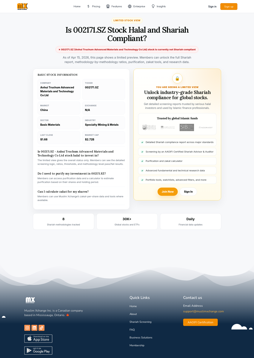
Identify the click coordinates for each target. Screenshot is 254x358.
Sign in (212, 6)
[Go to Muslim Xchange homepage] (22, 6)
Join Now (168, 191)
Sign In (188, 191)
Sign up (228, 6)
